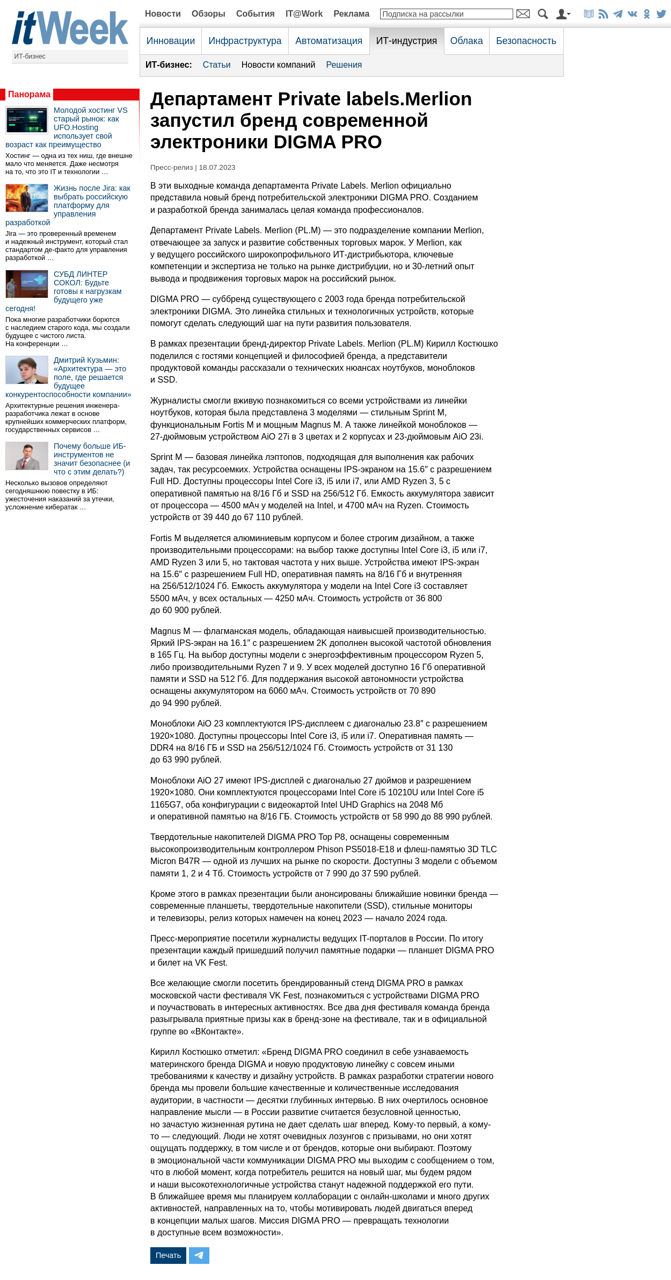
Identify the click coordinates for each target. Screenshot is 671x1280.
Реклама (351, 13)
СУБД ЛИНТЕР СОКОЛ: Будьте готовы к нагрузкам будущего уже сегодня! (63, 291)
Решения (344, 64)
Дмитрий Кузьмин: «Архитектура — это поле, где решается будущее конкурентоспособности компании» (68, 377)
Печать (168, 1255)
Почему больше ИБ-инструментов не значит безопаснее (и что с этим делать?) (92, 459)
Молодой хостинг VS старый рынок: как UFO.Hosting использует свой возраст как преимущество (66, 127)
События (255, 13)
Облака (466, 40)
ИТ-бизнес (30, 56)
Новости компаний (279, 64)
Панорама (29, 94)
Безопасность (526, 40)
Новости (163, 13)
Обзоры (208, 13)
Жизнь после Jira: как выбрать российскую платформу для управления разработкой (67, 205)
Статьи (217, 64)
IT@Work (304, 13)
